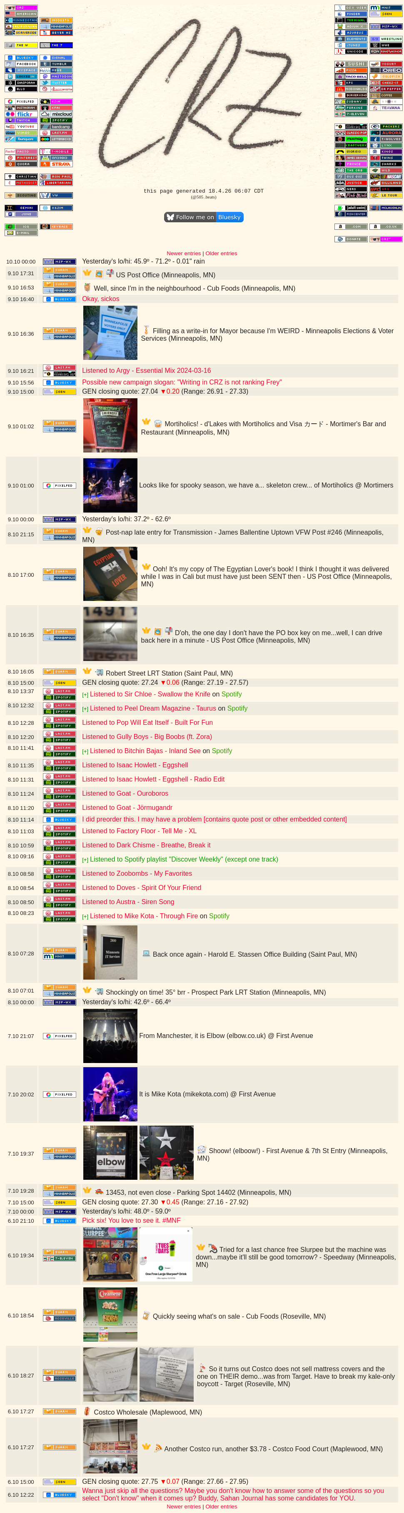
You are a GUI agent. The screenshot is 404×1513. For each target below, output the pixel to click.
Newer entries (184, 253)
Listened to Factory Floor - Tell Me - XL (139, 830)
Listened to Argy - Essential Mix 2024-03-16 (146, 370)
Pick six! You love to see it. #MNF (131, 1220)
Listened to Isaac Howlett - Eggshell (135, 765)
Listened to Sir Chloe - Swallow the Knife (150, 694)
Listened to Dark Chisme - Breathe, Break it (146, 845)
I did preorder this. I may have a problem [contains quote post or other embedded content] (214, 819)
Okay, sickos (101, 298)
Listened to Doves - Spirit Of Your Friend (141, 887)
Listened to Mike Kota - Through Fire (144, 916)
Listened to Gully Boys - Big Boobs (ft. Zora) (147, 736)
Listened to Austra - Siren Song (128, 901)
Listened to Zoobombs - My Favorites (137, 873)
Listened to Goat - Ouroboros (125, 793)
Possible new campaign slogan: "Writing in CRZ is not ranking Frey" (182, 382)
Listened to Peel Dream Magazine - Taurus (153, 708)
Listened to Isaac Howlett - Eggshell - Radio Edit (153, 779)
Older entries (221, 253)
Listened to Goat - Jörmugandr (127, 807)
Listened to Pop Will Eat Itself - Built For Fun (147, 722)
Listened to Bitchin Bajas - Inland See (145, 750)
